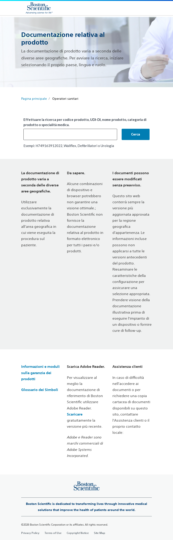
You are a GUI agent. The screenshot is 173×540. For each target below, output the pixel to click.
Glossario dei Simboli (39, 389)
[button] (136, 134)
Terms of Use (53, 533)
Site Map (99, 533)
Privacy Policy (30, 533)
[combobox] (70, 134)
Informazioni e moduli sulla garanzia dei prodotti (40, 372)
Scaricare (74, 414)
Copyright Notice (78, 533)
